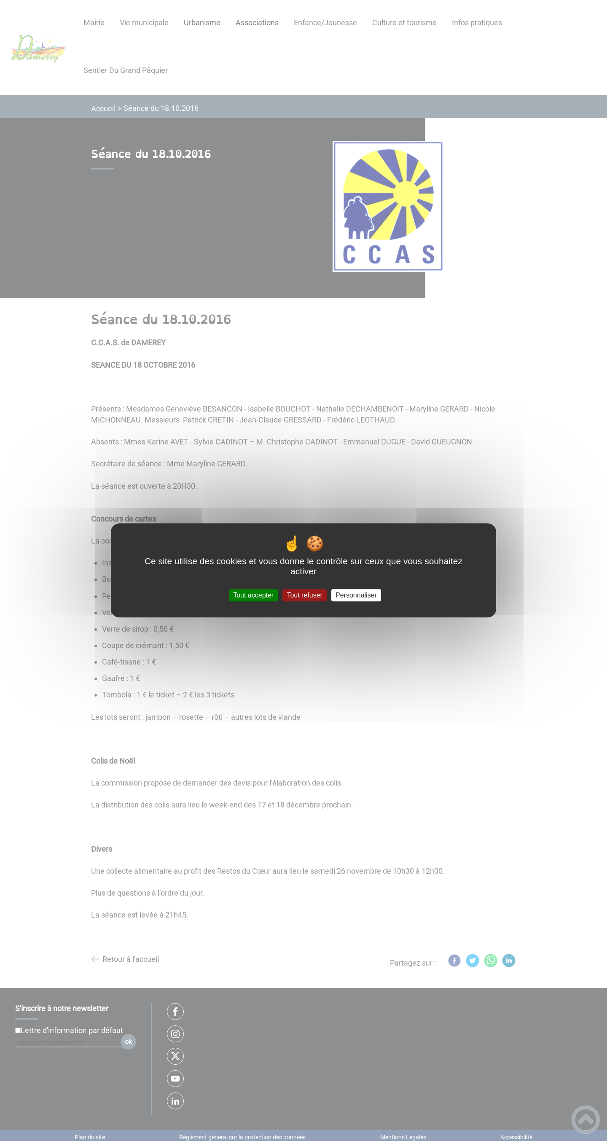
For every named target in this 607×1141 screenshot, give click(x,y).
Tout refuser (304, 595)
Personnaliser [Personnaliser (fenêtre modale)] (356, 595)
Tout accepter (253, 595)
